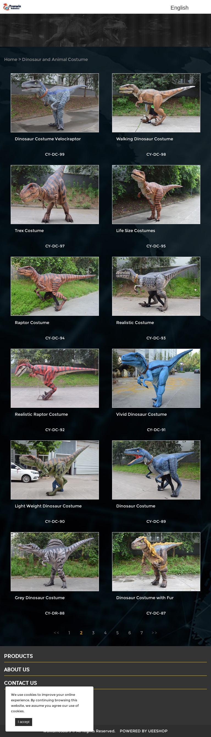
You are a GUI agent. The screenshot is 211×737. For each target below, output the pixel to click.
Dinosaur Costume (135, 506)
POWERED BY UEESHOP (144, 730)
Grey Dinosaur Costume (40, 597)
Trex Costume (29, 230)
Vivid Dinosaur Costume (141, 414)
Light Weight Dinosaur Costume (48, 506)
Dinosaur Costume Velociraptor (48, 138)
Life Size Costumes (135, 230)
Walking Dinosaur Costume (144, 138)
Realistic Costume (135, 322)
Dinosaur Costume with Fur (145, 597)
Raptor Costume (32, 322)
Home (10, 59)
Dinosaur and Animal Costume (55, 59)
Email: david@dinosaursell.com (38, 705)
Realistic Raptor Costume (41, 414)
